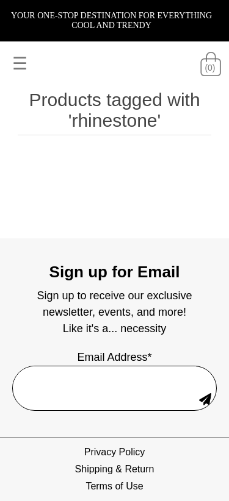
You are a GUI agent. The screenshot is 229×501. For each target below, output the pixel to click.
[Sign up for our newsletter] (104, 377)
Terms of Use (114, 486)
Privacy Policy (114, 452)
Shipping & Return (114, 469)
